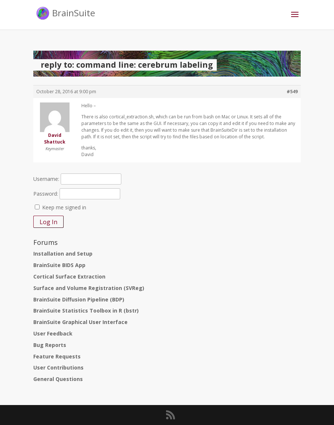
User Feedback (52, 333)
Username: (46, 178)
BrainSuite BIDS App (59, 265)
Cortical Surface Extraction (69, 276)
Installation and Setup (62, 253)
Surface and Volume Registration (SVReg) (88, 287)
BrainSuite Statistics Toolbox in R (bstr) (86, 310)
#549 (292, 91)
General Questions (58, 378)
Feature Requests (57, 356)
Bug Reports (49, 344)
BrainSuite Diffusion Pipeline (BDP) (78, 299)
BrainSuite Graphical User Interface (80, 322)
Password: (45, 193)
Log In (48, 222)
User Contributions (58, 367)
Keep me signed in (64, 207)
